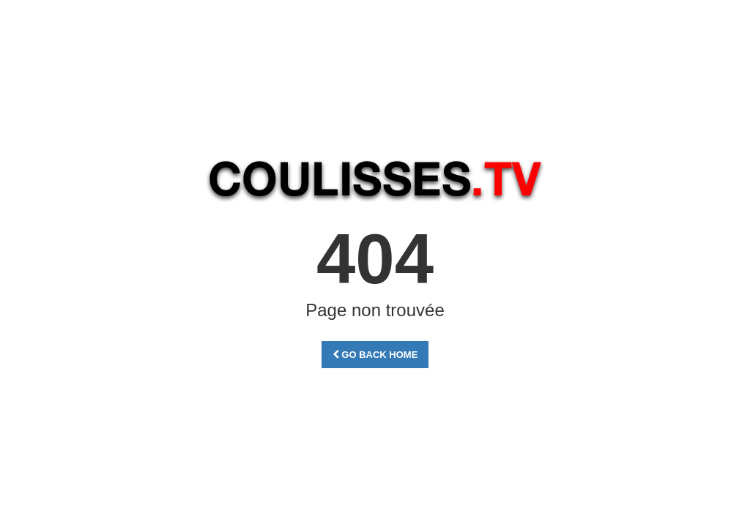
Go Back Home (375, 354)
